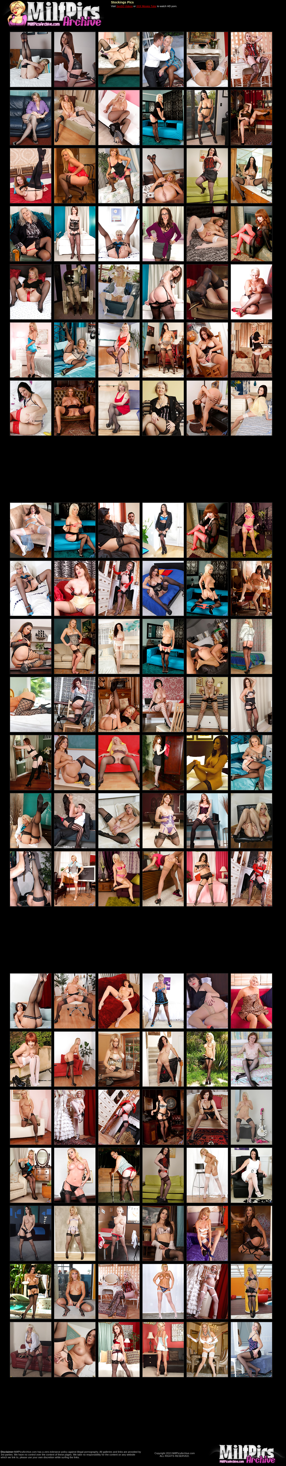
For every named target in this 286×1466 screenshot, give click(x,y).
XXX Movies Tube (146, 6)
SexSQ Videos (124, 6)
